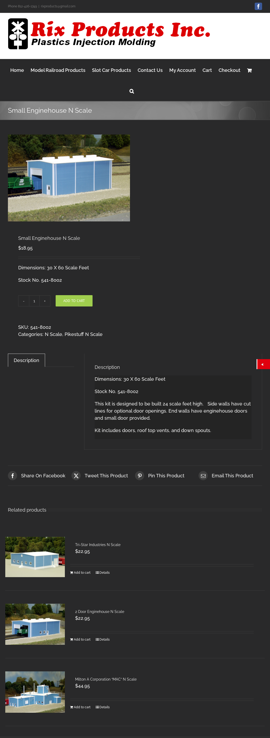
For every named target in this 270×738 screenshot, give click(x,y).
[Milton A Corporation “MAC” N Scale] (35, 692)
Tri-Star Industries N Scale (97, 545)
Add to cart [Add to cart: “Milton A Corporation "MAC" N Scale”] (82, 707)
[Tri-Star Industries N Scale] (35, 557)
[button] (131, 90)
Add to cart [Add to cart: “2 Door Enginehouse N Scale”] (82, 639)
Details (104, 572)
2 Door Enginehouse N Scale (99, 612)
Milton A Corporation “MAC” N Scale (106, 679)
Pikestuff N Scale (84, 334)
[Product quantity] (34, 301)
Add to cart (74, 300)
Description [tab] (26, 360)
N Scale (53, 334)
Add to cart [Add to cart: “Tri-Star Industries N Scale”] (82, 572)
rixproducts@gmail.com (58, 6)
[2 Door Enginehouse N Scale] (35, 624)
